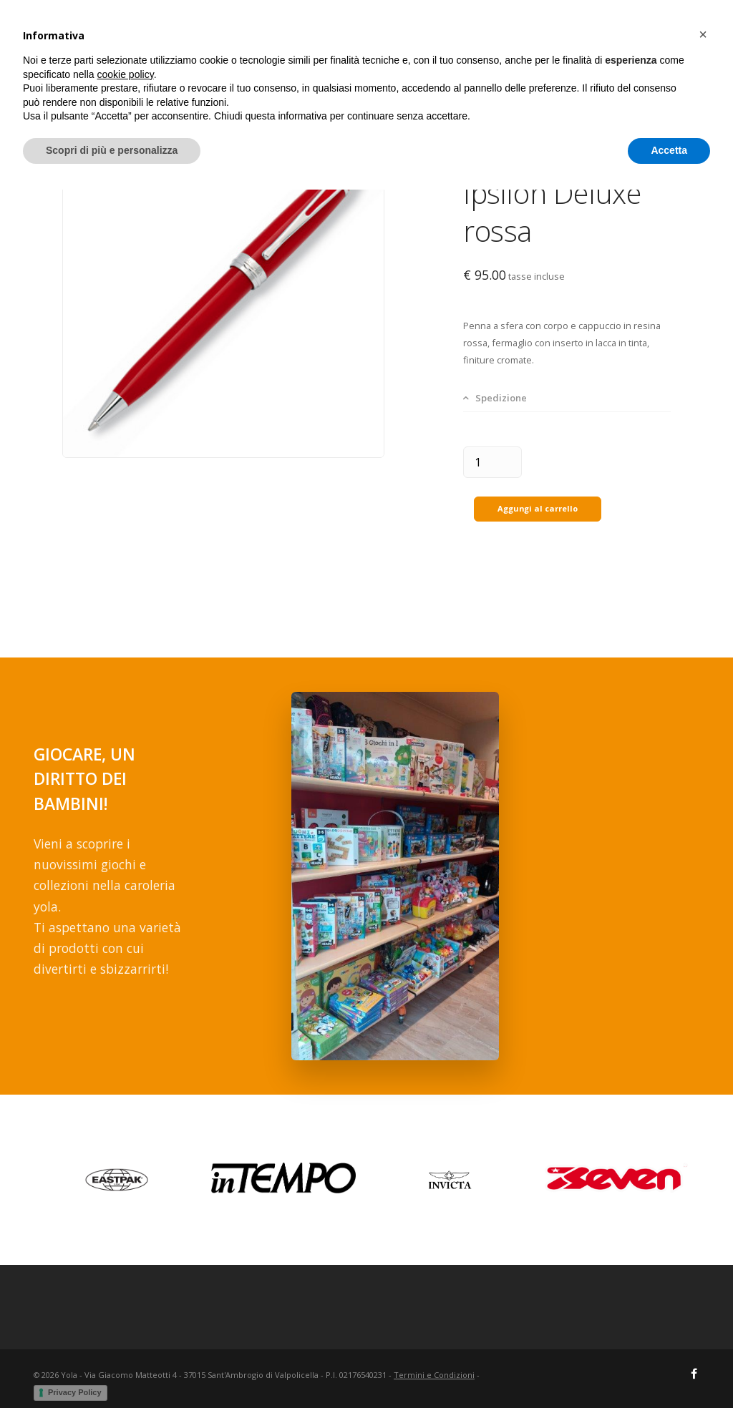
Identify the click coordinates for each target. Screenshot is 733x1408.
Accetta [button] (669, 1368)
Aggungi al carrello (537, 499)
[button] (702, 1252)
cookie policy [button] (125, 1293)
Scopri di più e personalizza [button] (112, 1368)
